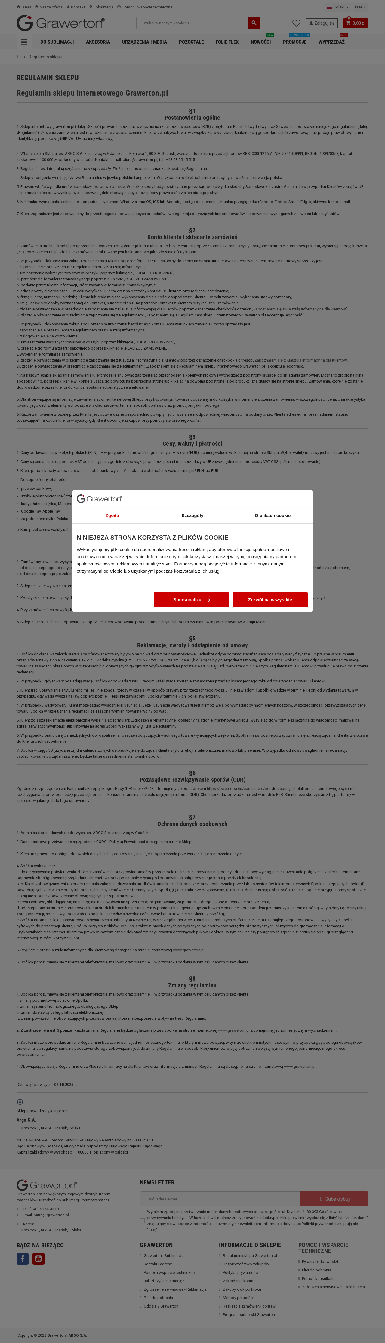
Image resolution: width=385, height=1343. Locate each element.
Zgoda (112, 602)
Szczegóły (193, 602)
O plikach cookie (273, 602)
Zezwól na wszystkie (270, 686)
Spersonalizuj (191, 686)
